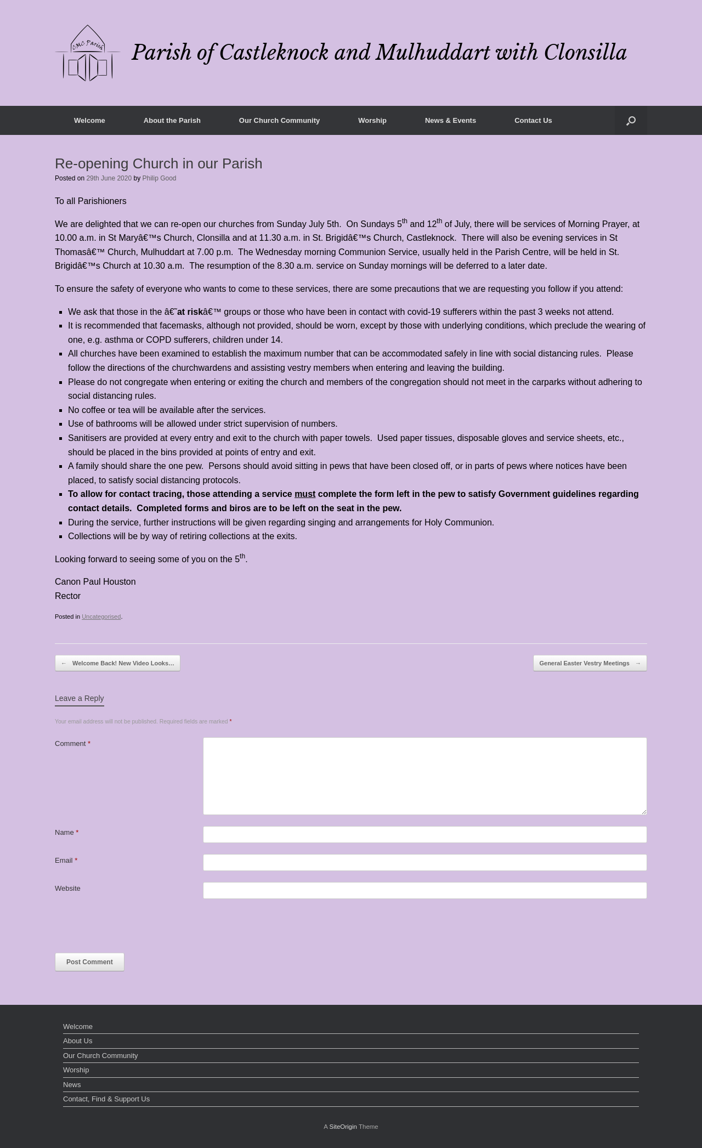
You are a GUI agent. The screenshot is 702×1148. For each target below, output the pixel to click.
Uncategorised (101, 616)
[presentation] (138, 931)
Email (66, 860)
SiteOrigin (343, 1126)
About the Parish (172, 120)
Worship (372, 120)
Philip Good (160, 178)
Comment (72, 743)
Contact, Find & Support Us (106, 1099)
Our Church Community (279, 120)
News (72, 1085)
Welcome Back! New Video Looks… (117, 663)
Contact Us (533, 120)
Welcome (89, 120)
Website (68, 888)
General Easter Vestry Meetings (590, 663)
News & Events (450, 120)
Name (66, 832)
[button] (631, 120)
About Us (77, 1041)
